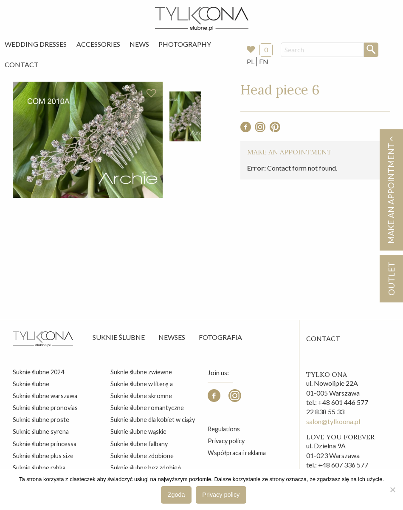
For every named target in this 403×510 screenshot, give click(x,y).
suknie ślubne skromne (141, 395)
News (139, 44)
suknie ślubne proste (41, 419)
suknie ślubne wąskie (138, 431)
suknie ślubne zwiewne (141, 372)
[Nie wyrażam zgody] (392, 489)
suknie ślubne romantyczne (147, 407)
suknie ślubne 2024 (38, 372)
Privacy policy (226, 440)
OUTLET (391, 279)
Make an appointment (390, 190)
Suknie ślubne (119, 337)
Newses (171, 337)
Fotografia (220, 337)
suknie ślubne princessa (44, 443)
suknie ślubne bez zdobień (145, 467)
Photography (184, 44)
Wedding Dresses (36, 44)
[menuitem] (35, 44)
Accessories (98, 44)
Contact (22, 64)
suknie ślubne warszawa (45, 395)
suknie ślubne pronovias (45, 407)
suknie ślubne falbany (139, 443)
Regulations (224, 429)
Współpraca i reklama (237, 452)
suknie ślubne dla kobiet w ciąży (152, 419)
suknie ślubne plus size (43, 455)
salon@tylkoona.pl (333, 421)
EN (263, 61)
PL (250, 61)
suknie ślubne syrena (41, 431)
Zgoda (176, 494)
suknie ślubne (31, 383)
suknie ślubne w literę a (141, 383)
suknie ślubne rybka (39, 467)
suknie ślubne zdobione (142, 455)
